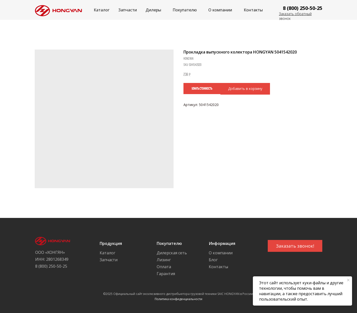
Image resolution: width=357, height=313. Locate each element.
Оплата (164, 266)
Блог (213, 259)
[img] (57, 10)
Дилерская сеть (172, 253)
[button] (295, 246)
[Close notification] (348, 280)
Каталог (102, 10)
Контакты (253, 10)
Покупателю (185, 10)
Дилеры (153, 10)
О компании (220, 10)
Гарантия (166, 273)
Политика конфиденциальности (178, 299)
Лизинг (164, 259)
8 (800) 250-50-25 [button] (302, 8)
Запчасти (127, 10)
